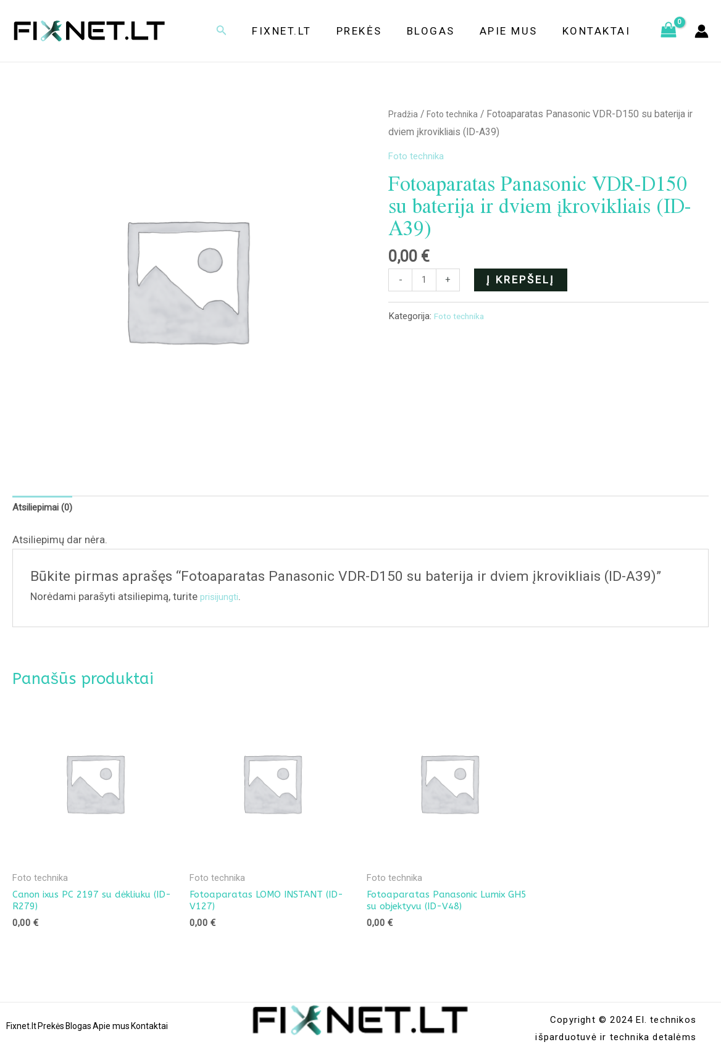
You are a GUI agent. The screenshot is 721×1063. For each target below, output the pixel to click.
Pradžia (404, 114)
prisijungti (223, 599)
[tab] (47, 510)
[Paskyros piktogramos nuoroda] (701, 31)
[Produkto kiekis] (426, 281)
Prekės (372, 31)
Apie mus (514, 31)
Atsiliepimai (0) (47, 510)
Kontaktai (598, 31)
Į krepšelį (524, 279)
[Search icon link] (240, 31)
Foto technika (457, 114)
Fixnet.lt (298, 31)
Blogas (440, 31)
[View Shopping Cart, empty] (668, 30)
